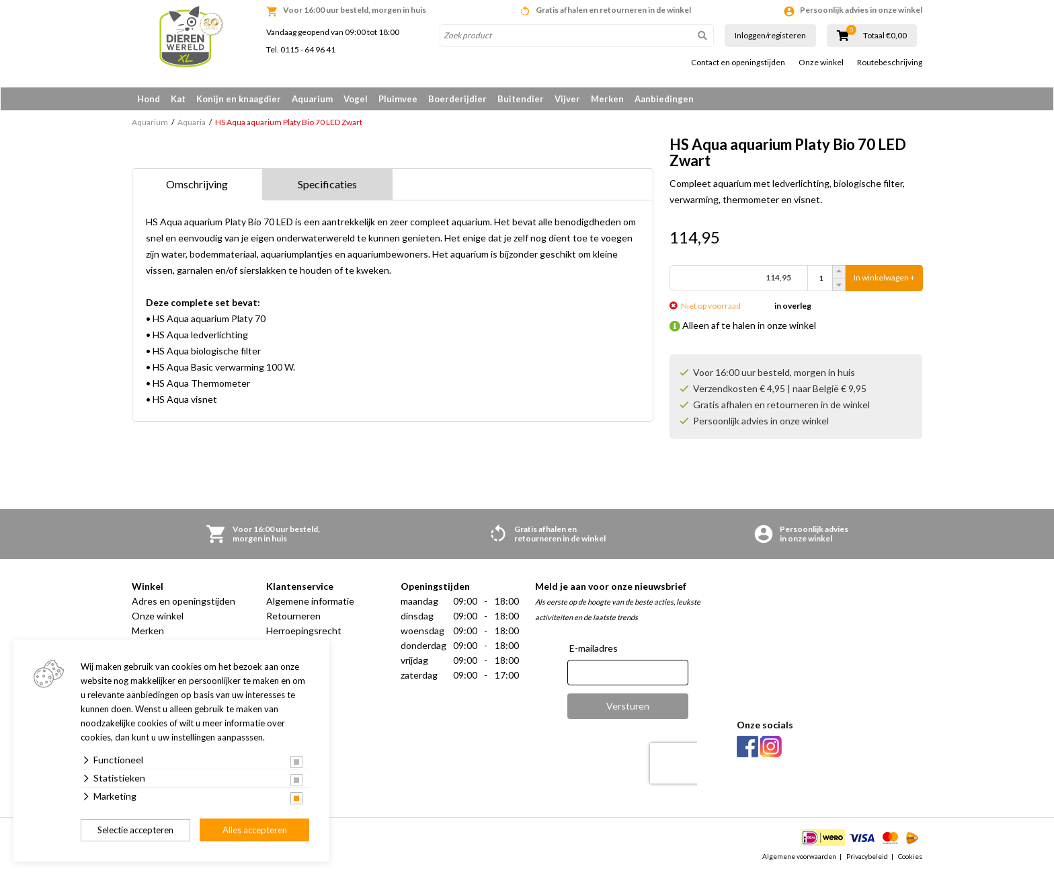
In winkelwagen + (884, 279)
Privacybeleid (867, 857)
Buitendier (520, 98)
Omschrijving (197, 185)
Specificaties (327, 185)
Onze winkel (821, 63)
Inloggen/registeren (770, 35)
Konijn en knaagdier (238, 98)
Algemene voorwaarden (799, 857)
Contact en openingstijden (738, 63)
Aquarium (312, 98)
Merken (607, 98)
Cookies (910, 857)
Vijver (567, 98)
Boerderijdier (457, 98)
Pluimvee (397, 98)
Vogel (355, 98)
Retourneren (293, 617)
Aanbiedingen (664, 98)
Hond (148, 98)
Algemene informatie (310, 602)
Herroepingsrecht (303, 632)
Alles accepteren (254, 830)
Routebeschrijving (889, 63)
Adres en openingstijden (183, 602)
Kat (178, 98)
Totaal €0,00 (885, 36)
